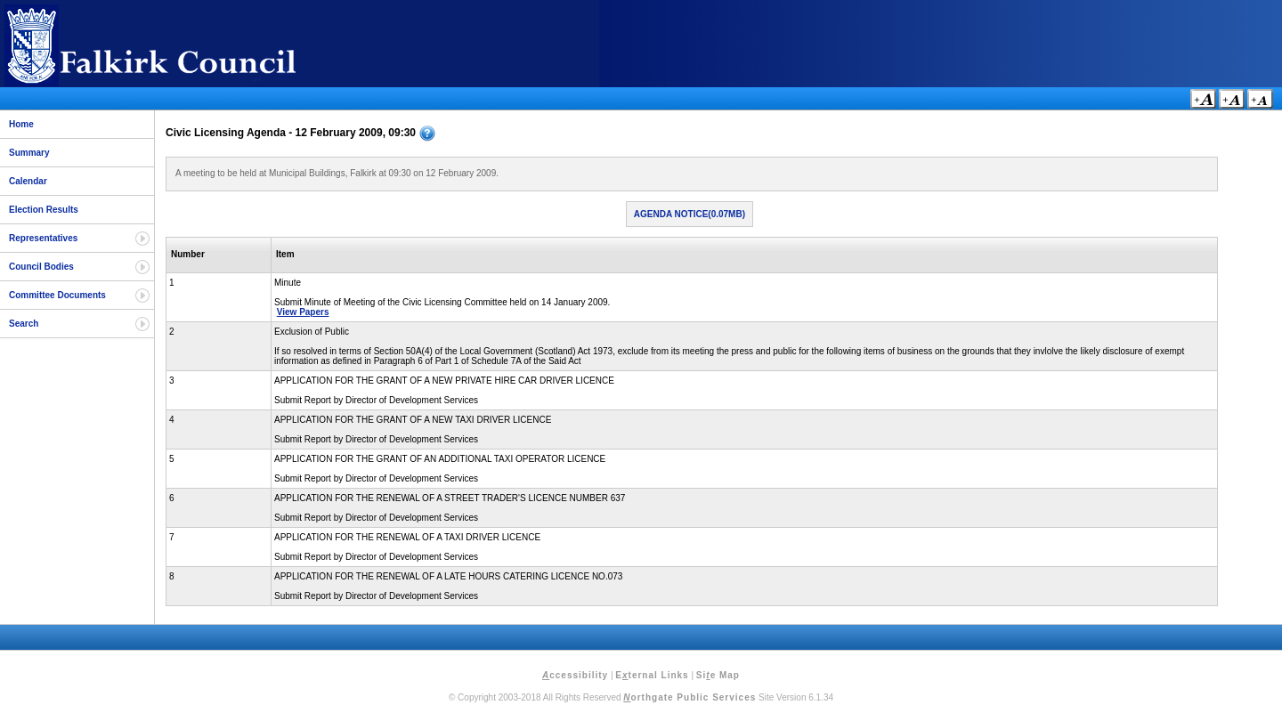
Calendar (28, 181)
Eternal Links (651, 675)
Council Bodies (41, 266)
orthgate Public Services (689, 697)
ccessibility (575, 675)
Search (23, 323)
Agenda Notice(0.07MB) (689, 214)
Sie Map (718, 675)
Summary (29, 153)
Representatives (43, 238)
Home (21, 124)
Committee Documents (57, 295)
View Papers (303, 312)
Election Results (43, 210)
